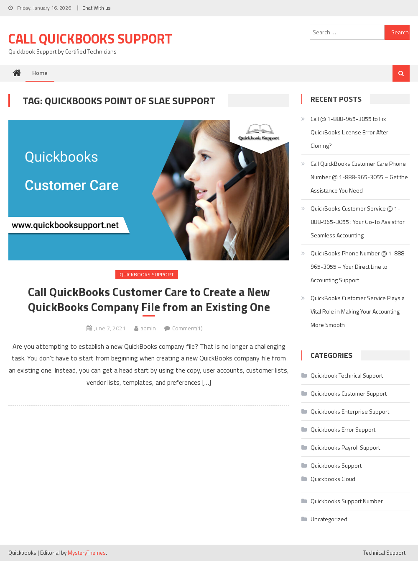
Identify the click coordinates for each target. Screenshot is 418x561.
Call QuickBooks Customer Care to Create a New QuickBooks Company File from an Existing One (149, 299)
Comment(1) (187, 328)
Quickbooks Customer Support (349, 393)
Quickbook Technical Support (347, 375)
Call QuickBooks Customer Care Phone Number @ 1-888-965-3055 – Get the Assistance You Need (359, 177)
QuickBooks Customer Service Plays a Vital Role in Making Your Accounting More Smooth (358, 311)
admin (148, 328)
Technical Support (384, 552)
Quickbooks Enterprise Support (350, 411)
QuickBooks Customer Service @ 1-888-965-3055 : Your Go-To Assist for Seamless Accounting (358, 221)
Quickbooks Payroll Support (345, 447)
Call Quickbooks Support (90, 38)
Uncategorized (329, 519)
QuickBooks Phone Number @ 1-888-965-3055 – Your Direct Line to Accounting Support (359, 266)
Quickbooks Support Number (347, 501)
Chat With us (96, 8)
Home (40, 72)
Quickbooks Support (147, 274)
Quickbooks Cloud (333, 478)
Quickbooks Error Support (343, 429)
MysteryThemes (87, 552)
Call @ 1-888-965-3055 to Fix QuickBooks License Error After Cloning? (349, 132)
